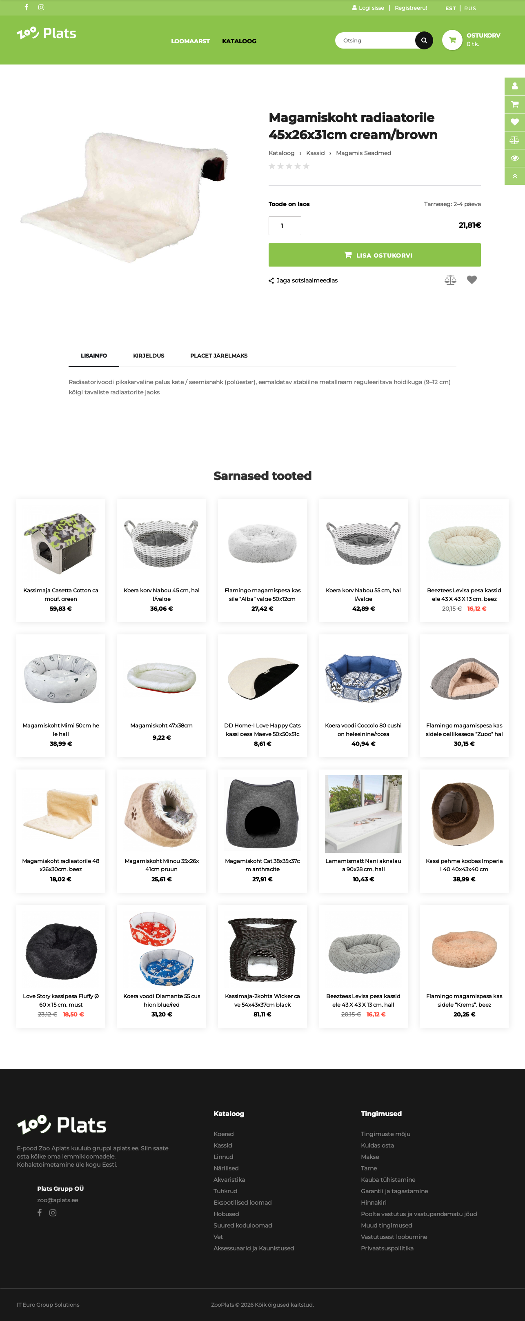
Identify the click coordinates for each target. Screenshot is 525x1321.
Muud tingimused (386, 1225)
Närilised (226, 1168)
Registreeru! (411, 7)
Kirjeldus (148, 355)
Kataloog (239, 41)
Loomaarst (190, 41)
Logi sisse (368, 7)
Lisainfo (94, 355)
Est (450, 8)
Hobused (226, 1214)
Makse (370, 1157)
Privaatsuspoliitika (387, 1248)
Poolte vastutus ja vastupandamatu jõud (419, 1214)
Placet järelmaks (218, 355)
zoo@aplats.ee (57, 1200)
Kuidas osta (377, 1145)
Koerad (224, 1134)
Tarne (369, 1168)
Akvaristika (229, 1179)
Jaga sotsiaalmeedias (307, 280)
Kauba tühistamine (388, 1179)
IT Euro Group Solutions (48, 1304)
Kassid (223, 1145)
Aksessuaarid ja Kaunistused (254, 1248)
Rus (470, 8)
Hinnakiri (374, 1202)
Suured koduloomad (243, 1225)
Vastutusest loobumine (394, 1237)
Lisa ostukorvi (378, 255)
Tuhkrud (225, 1191)
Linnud (223, 1157)
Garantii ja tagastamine (394, 1191)
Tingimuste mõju (385, 1134)
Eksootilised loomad (242, 1202)
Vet (218, 1237)
